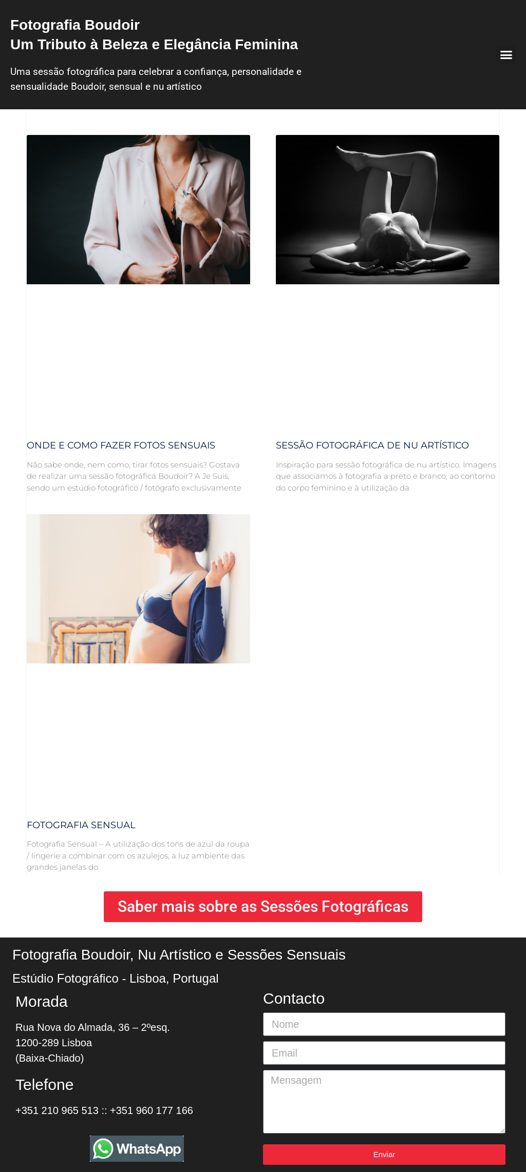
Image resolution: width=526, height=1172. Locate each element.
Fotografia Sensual (81, 825)
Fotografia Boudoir (75, 25)
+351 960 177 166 (151, 1110)
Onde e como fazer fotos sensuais (121, 445)
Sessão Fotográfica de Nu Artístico (372, 445)
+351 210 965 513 (57, 1110)
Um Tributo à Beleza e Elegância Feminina (154, 44)
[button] (506, 55)
